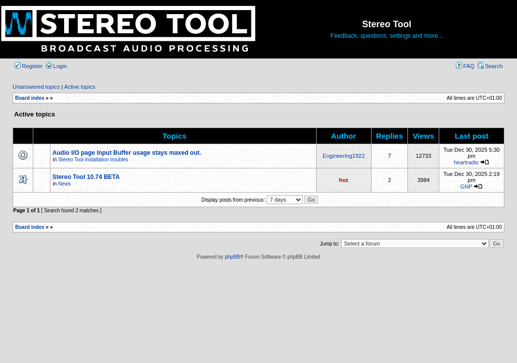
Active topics (79, 87)
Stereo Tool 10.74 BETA (86, 176)
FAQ (465, 66)
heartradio (466, 162)
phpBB (232, 257)
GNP (466, 187)
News (64, 184)
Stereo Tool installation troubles (93, 159)
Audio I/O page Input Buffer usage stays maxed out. (127, 152)
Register (29, 66)
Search (490, 66)
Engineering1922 (344, 156)
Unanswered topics (36, 87)
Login (56, 66)
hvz (343, 180)
